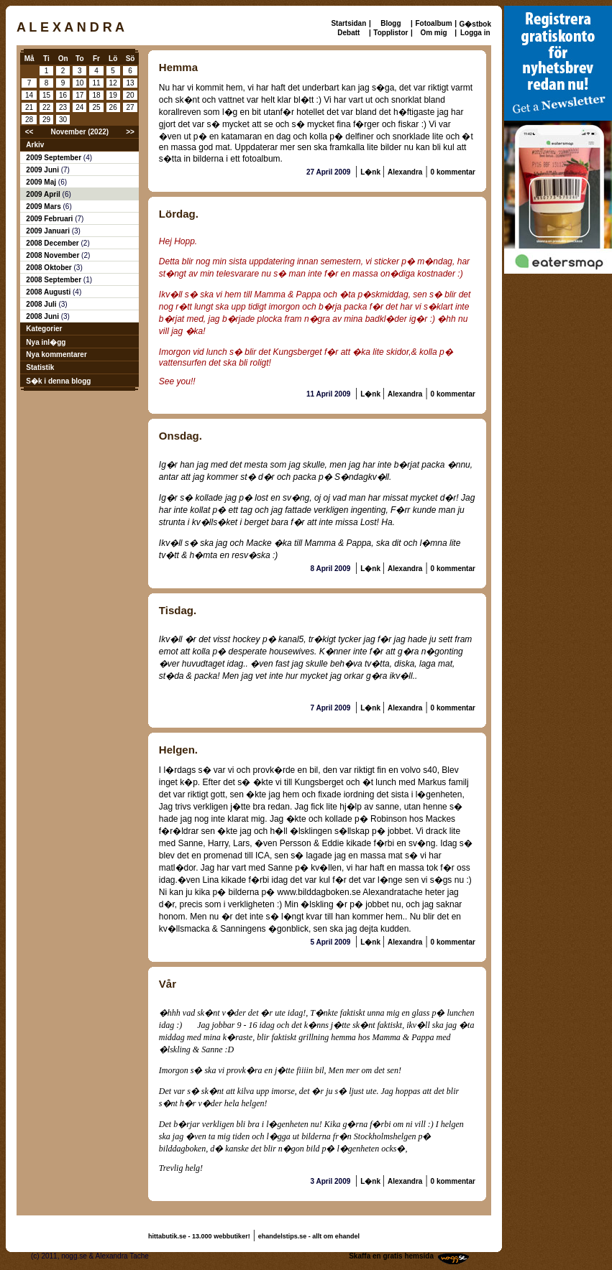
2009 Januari (48, 231)
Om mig (433, 33)
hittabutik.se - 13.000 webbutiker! (199, 1236)
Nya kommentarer (56, 354)
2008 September (54, 280)
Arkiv (35, 145)
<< (29, 132)
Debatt (348, 33)
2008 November (53, 255)
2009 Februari (50, 219)
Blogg (390, 23)
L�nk (371, 172)
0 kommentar (453, 172)
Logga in (475, 33)
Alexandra (405, 172)
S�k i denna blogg (58, 381)
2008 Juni (43, 316)
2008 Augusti (49, 292)
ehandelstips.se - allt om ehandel (309, 1236)
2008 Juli (42, 304)
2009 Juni (43, 170)
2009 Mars (44, 206)
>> (130, 132)
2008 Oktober (49, 268)
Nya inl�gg (45, 342)
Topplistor (390, 33)
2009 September (54, 158)
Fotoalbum (433, 23)
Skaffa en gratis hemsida (391, 1256)
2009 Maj (42, 182)
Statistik (40, 367)
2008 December (53, 243)
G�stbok (475, 24)
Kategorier (44, 329)
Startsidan (348, 23)
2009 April (44, 194)
